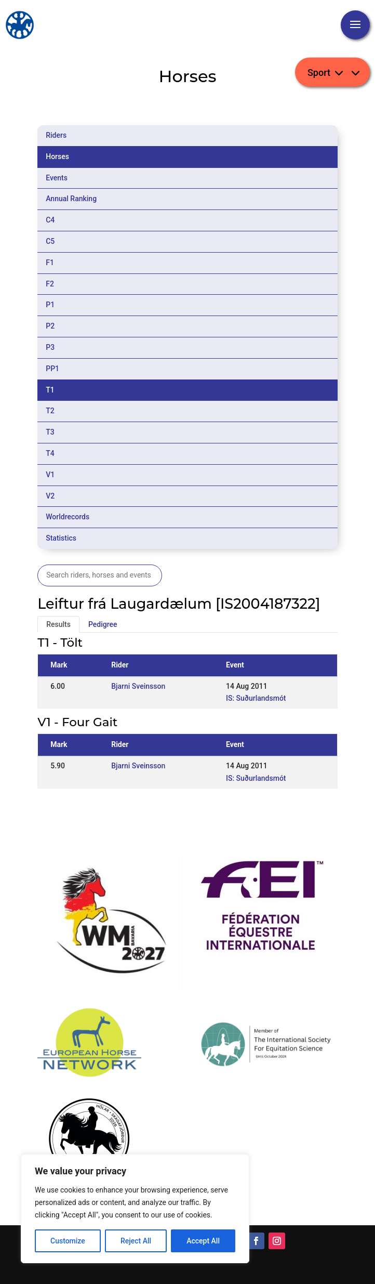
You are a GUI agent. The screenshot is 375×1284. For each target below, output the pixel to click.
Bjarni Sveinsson (138, 686)
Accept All (203, 1241)
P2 (50, 326)
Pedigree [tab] (102, 624)
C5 (50, 241)
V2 (50, 496)
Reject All (135, 1241)
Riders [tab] (56, 135)
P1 (50, 304)
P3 (50, 347)
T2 (50, 411)
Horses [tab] (57, 156)
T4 (50, 453)
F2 (50, 284)
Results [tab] (58, 624)
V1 (50, 474)
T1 (50, 390)
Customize (67, 1241)
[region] (135, 1208)
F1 (50, 262)
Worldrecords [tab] (67, 517)
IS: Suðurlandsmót (256, 698)
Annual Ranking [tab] (71, 198)
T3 (50, 432)
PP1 (52, 368)
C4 (50, 220)
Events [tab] (57, 178)
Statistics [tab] (61, 538)
